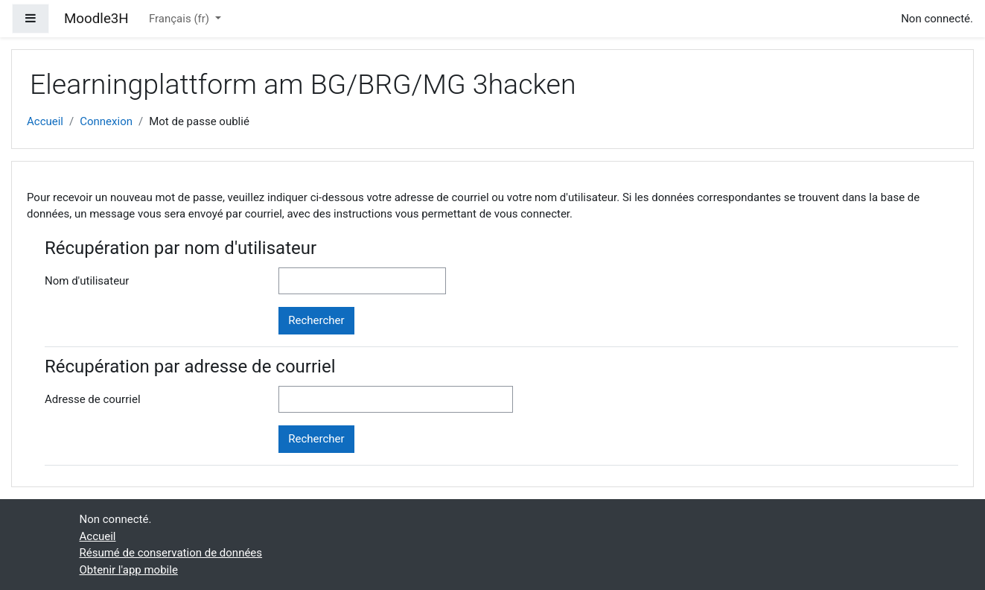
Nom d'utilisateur (87, 281)
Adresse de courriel (93, 399)
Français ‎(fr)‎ (180, 18)
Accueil (45, 121)
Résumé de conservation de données (171, 552)
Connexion (106, 121)
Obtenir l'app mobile (129, 570)
